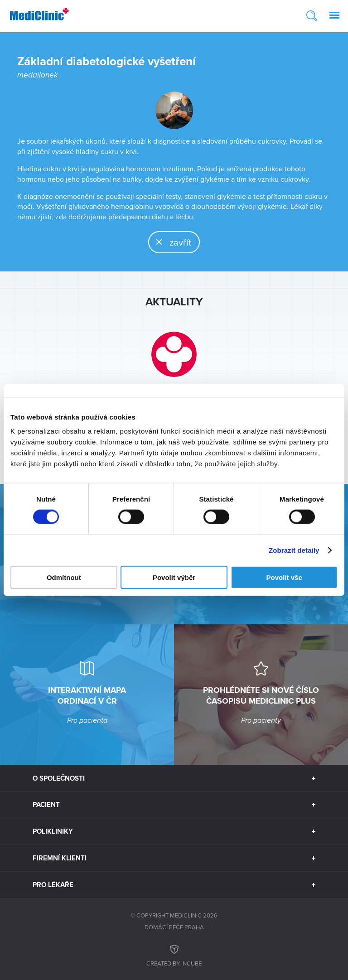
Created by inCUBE (174, 954)
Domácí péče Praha (174, 927)
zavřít (170, 242)
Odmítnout (64, 577)
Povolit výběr (174, 577)
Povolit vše (284, 577)
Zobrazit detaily (294, 550)
